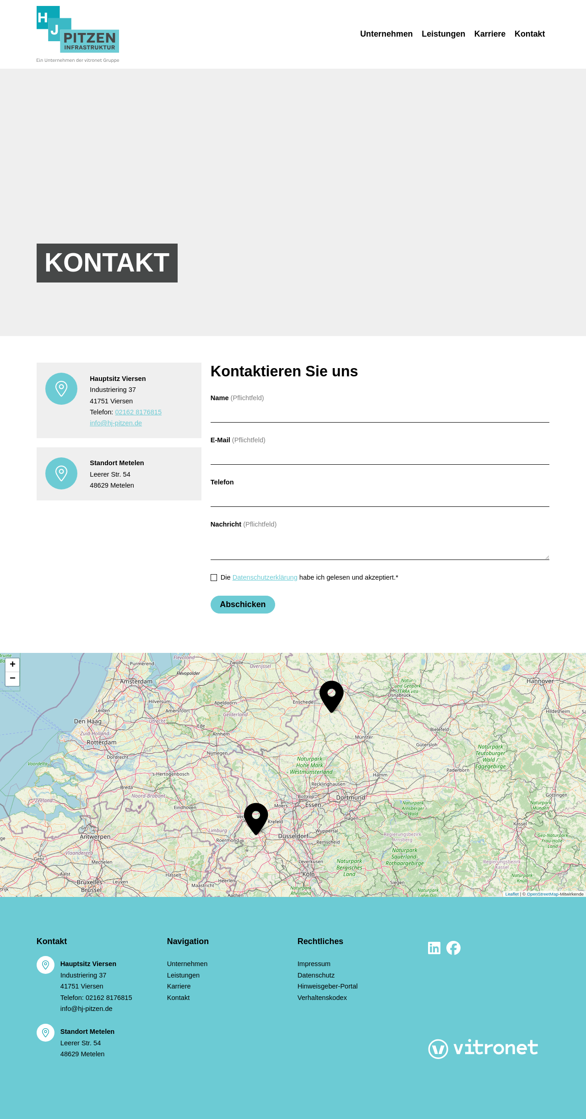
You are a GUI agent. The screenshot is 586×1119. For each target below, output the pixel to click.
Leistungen (443, 33)
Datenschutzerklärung (265, 577)
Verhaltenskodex (322, 997)
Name (220, 398)
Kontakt (532, 32)
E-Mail (220, 440)
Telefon (222, 482)
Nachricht (226, 524)
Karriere (490, 33)
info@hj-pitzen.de (116, 423)
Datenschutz (316, 975)
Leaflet (512, 893)
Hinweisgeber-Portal (328, 986)
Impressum (314, 963)
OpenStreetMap (543, 893)
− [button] (13, 679)
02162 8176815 (138, 412)
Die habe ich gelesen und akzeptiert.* (309, 577)
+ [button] (13, 665)
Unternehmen (386, 33)
